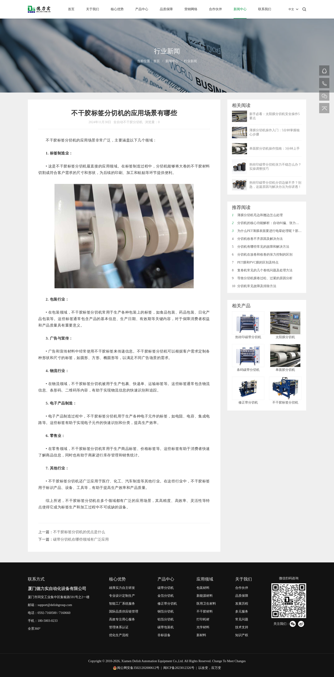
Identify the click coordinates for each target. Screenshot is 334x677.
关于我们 (92, 9)
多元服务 (241, 611)
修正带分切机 (167, 603)
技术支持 (241, 627)
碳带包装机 (165, 627)
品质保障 (166, 9)
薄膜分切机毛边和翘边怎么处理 (257, 215)
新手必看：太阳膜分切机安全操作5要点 (274, 116)
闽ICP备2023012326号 (178, 668)
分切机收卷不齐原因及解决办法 (257, 239)
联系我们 (264, 9)
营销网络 (190, 9)
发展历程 (241, 603)
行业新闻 (190, 61)
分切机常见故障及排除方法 (254, 286)
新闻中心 (240, 9)
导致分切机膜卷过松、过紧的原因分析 (262, 278)
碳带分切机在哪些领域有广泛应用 (81, 539)
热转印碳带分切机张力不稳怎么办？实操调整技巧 (275, 166)
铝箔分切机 (165, 619)
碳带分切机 (165, 588)
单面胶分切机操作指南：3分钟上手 (274, 148)
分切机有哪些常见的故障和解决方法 (260, 246)
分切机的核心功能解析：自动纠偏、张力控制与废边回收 (275, 223)
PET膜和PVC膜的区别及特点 (255, 262)
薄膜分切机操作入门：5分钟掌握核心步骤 (274, 132)
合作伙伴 (215, 9)
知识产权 (241, 635)
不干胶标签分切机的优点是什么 (79, 532)
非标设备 (163, 635)
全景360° (34, 628)
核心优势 (117, 9)
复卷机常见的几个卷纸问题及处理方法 (262, 270)
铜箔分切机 (165, 611)
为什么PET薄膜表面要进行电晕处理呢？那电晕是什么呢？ (276, 231)
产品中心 (141, 9)
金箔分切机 (165, 595)
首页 (71, 9)
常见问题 (241, 619)
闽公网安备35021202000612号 (138, 668)
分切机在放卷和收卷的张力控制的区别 (262, 254)
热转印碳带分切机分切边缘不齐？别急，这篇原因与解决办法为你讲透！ (275, 185)
